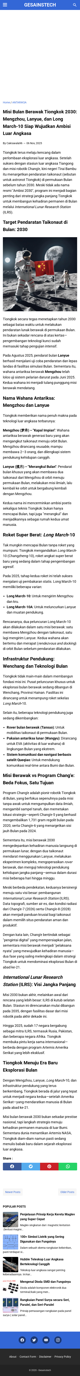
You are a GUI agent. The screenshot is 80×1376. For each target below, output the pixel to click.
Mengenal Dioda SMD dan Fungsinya (45, 1282)
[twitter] (30, 1166)
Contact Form (28, 1356)
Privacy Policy (62, 1356)
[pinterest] (49, 1166)
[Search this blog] (75, 5)
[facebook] (12, 1166)
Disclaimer (45, 1356)
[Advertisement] (40, 56)
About (12, 1356)
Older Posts (67, 1192)
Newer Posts (12, 1192)
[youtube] (46, 1340)
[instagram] (58, 1340)
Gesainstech (40, 5)
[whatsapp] (68, 1166)
